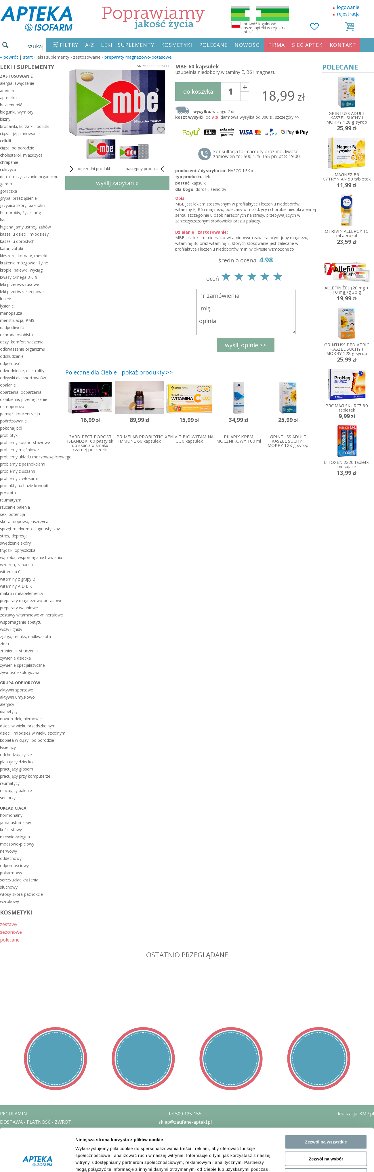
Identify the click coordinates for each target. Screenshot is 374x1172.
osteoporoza (12, 406)
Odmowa (326, 904)
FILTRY (69, 44)
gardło (6, 184)
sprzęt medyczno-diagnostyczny (30, 528)
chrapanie (9, 162)
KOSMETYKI (176, 44)
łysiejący (8, 747)
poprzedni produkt (89, 169)
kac (3, 219)
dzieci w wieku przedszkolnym (28, 726)
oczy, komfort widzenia (21, 342)
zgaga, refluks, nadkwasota (25, 636)
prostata (8, 492)
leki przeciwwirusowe (19, 284)
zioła (4, 643)
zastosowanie (16, 76)
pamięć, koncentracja (20, 413)
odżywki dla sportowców (23, 378)
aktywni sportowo (16, 690)
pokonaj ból (11, 428)
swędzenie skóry (15, 543)
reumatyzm (10, 500)
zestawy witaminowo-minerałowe (31, 615)
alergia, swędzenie (17, 83)
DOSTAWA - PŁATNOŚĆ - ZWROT (35, 1122)
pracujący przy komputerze (25, 776)
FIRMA (276, 44)
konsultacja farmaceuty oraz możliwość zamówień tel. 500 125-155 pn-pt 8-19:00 (256, 154)
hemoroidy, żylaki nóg (20, 212)
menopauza (11, 313)
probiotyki (9, 435)
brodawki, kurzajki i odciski (24, 126)
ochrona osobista (16, 334)
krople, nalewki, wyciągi (21, 270)
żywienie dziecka (15, 658)
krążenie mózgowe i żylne (24, 263)
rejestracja (348, 14)
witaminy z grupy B (17, 579)
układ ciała (13, 808)
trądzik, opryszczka (17, 550)
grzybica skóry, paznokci (22, 205)
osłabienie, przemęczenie (23, 399)
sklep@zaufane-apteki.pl (185, 1122)
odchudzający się (16, 754)
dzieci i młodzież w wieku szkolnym (31, 733)
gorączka (8, 191)
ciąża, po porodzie (17, 148)
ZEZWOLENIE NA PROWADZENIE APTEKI (44, 1138)
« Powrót (9, 57)
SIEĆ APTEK (307, 44)
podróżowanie (13, 421)
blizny (5, 119)
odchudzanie (12, 356)
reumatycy (10, 783)
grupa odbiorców (20, 682)
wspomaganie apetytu (20, 622)
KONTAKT (343, 44)
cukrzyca (8, 169)
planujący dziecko (16, 761)
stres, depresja (14, 536)
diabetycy (9, 711)
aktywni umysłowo (17, 697)
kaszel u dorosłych (17, 241)
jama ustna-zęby (15, 822)
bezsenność (11, 104)
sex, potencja (12, 514)
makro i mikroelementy (21, 593)
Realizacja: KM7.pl (355, 1113)
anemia (7, 90)
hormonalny (11, 815)
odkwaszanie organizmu (22, 349)
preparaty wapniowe (19, 607)
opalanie (8, 385)
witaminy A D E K (16, 586)
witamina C (10, 572)
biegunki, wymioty (16, 112)
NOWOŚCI (247, 44)
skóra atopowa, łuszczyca (24, 521)
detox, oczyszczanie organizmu (29, 176)
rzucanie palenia (15, 507)
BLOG (6, 1155)
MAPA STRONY (16, 1163)
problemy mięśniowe (19, 449)
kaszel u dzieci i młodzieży (24, 234)
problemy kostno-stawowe (25, 442)
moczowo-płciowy (17, 844)
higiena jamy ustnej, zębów (25, 227)
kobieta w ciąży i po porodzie (27, 740)
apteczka (8, 97)
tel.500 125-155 (185, 1113)
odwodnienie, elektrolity (22, 370)
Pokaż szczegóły (307, 929)
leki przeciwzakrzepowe (22, 291)
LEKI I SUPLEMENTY (127, 44)
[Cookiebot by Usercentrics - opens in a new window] (37, 930)
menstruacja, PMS (17, 320)
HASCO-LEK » (240, 170)
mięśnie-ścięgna (15, 836)
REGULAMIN (13, 1113)
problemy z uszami (17, 471)
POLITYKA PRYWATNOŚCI (28, 1130)
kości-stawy (11, 829)
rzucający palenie (16, 790)
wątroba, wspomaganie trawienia (31, 557)
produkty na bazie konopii (24, 485)
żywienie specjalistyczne (22, 665)
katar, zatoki (11, 248)
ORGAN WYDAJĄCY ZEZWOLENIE (35, 1147)
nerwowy (8, 851)
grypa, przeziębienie (18, 198)
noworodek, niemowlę (21, 718)
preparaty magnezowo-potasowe (138, 57)
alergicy (7, 704)
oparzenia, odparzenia (20, 392)
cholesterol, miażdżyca (21, 155)
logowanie (348, 7)
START (28, 57)
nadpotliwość (12, 327)
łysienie (7, 306)
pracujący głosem (16, 769)
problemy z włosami (19, 478)
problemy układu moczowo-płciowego (31, 457)
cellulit (6, 140)
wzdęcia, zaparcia (16, 564)
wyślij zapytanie (117, 183)
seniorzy (8, 797)
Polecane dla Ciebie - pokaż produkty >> (119, 372)
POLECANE (213, 44)
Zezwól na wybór (326, 887)
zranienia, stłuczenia (19, 651)
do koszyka (198, 91)
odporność (10, 363)
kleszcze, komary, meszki (23, 255)
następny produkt (146, 169)
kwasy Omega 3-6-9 (18, 277)
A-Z (89, 44)
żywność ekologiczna (19, 672)
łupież (5, 298)
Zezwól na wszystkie (326, 871)
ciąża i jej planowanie (20, 133)
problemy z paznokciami (22, 464)
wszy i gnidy (11, 629)
